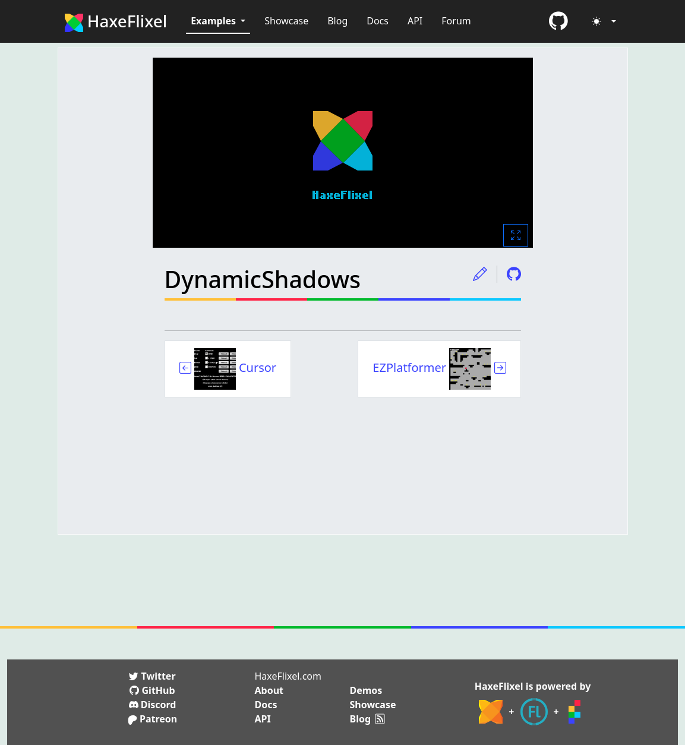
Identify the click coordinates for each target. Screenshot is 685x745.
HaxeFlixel (116, 21)
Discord (152, 704)
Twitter (152, 676)
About (269, 690)
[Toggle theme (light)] (603, 21)
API (415, 20)
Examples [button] (214, 20)
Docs (378, 20)
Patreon (152, 718)
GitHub (152, 690)
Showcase (286, 20)
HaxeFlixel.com (288, 676)
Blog (337, 20)
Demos (366, 690)
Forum (456, 20)
